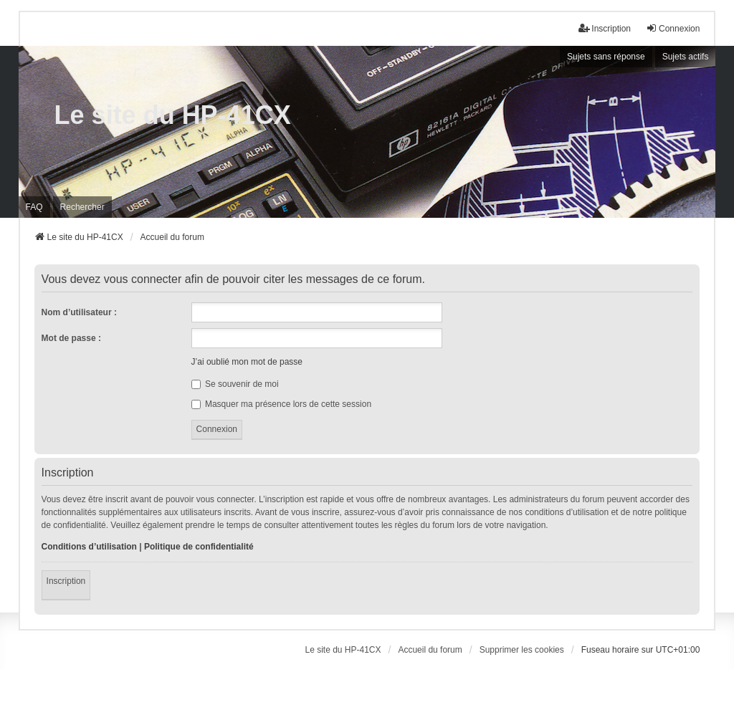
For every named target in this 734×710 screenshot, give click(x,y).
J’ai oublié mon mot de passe (246, 362)
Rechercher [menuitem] (82, 207)
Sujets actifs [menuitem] (685, 57)
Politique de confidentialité (199, 547)
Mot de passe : (71, 338)
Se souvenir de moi (235, 384)
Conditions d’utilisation (89, 547)
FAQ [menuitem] (34, 207)
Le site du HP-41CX (172, 115)
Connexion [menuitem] (673, 28)
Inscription (66, 581)
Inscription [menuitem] (604, 28)
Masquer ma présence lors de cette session (281, 404)
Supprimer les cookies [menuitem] (522, 650)
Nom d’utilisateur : (79, 312)
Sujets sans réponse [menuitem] (606, 57)
